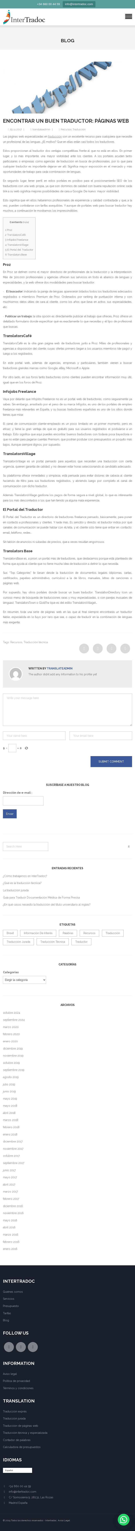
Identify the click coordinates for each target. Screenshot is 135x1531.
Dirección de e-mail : (17, 792)
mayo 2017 (10, 1177)
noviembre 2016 (13, 1213)
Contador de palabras (17, 1440)
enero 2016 (10, 1248)
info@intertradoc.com (79, 4)
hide (26, 222)
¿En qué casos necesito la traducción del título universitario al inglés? (47, 904)
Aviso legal (10, 1373)
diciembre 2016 (13, 1206)
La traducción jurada (16, 890)
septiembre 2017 (13, 1163)
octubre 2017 (11, 1155)
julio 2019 (9, 1084)
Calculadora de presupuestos (22, 1447)
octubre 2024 (11, 1012)
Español (9, 1470)
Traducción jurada (18, 941)
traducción (55, 136)
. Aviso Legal (63, 1520)
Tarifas (7, 1313)
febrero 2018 (11, 1127)
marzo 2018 (10, 1120)
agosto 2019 (11, 1077)
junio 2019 (9, 1091)
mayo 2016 (10, 1220)
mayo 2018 (10, 1105)
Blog (6, 1320)
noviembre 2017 (13, 1148)
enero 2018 (10, 1134)
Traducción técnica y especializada (25, 1432)
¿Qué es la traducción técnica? (22, 883)
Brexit (10, 933)
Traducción (79, 129)
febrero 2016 (11, 1241)
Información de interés (38, 933)
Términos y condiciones (18, 1388)
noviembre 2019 (13, 1055)
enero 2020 (10, 1041)
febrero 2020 (11, 1034)
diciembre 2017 (13, 1141)
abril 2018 (9, 1113)
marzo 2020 (11, 1027)
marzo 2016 (10, 1234)
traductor (81, 941)
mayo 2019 (10, 1098)
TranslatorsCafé (15, 234)
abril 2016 (9, 1227)
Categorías (11, 972)
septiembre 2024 (14, 1019)
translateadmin (41, 129)
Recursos (66, 129)
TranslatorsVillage (16, 244)
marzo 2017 (10, 1191)
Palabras (68, 933)
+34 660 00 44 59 (48, 4)
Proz (8, 229)
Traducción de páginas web (20, 1425)
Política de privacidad (16, 1381)
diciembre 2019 (13, 1048)
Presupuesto (11, 1306)
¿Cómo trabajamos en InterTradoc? (25, 876)
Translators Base (16, 254)
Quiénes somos (13, 1291)
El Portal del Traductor (19, 249)
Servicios (8, 1298)
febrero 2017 (11, 1198)
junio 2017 (9, 1170)
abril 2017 (9, 1184)
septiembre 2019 (13, 1069)
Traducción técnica (36, 642)
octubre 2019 (11, 1062)
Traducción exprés (15, 1411)
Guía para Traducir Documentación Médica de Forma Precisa (41, 897)
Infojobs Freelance (16, 239)
